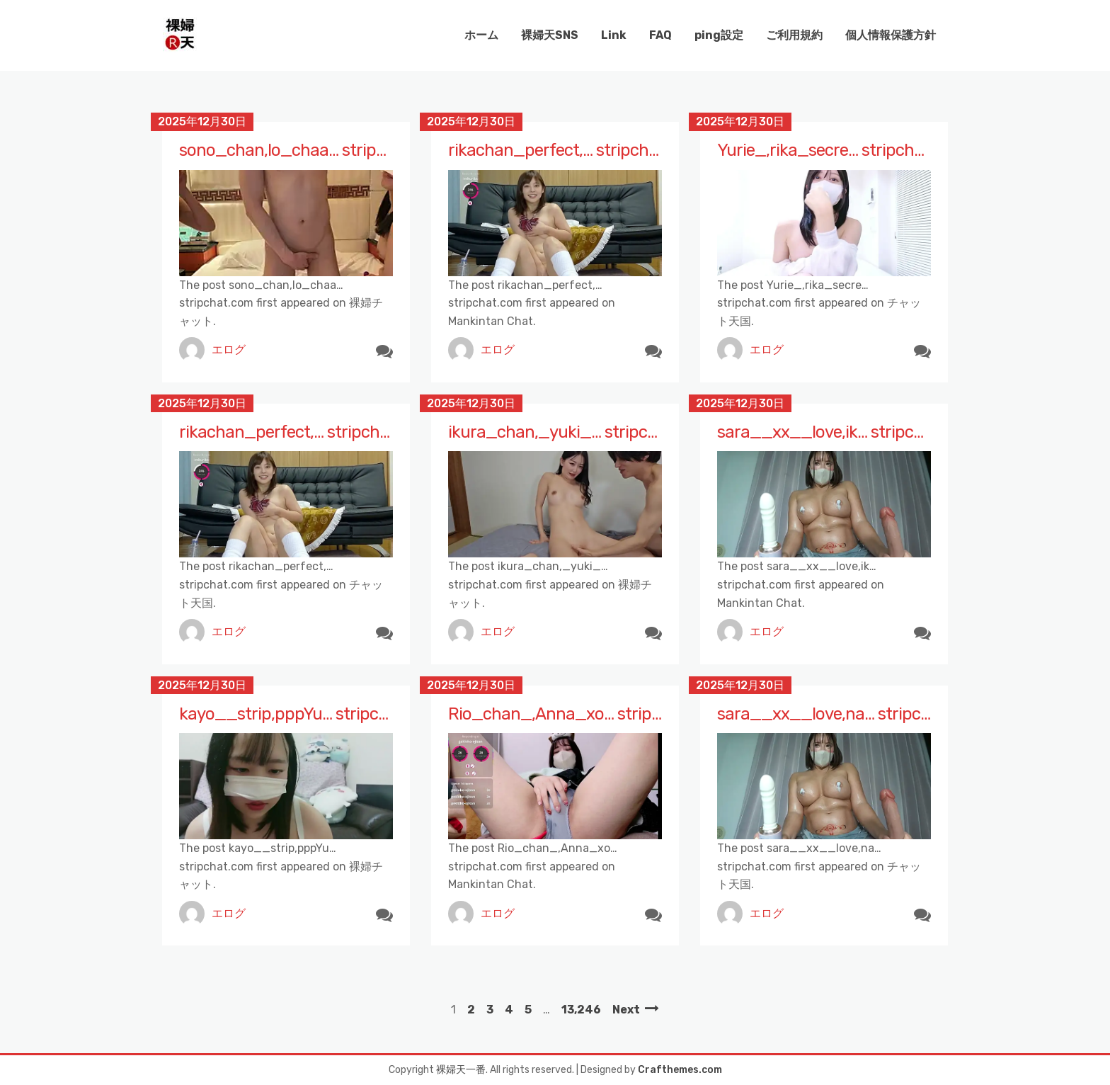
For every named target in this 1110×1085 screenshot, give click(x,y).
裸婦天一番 (461, 1070)
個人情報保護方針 (890, 35)
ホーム (481, 35)
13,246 (581, 1009)
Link (613, 35)
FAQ (660, 35)
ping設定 (718, 35)
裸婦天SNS (549, 35)
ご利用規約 (794, 35)
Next (626, 1009)
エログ (229, 349)
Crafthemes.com (680, 1070)
